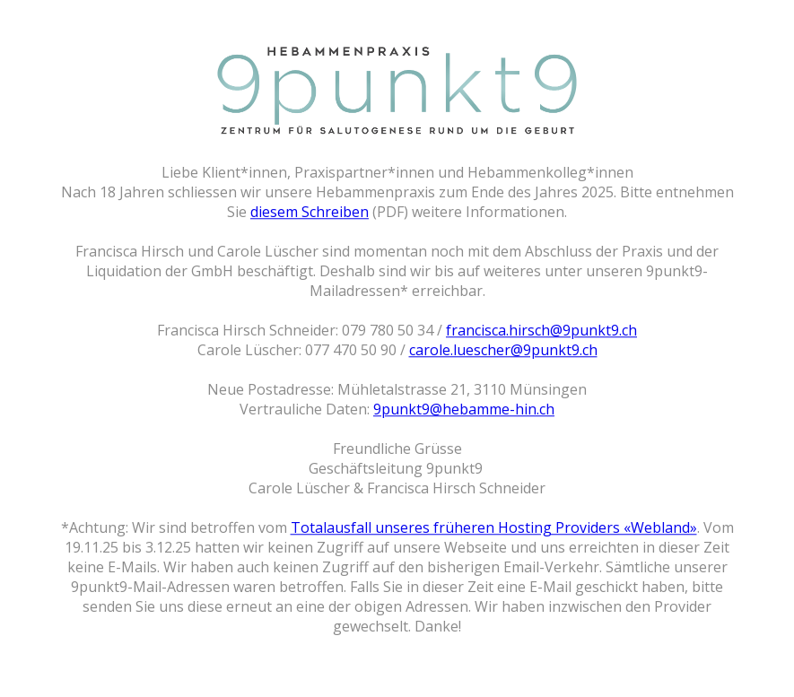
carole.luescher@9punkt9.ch (503, 350)
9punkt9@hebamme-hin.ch (463, 409)
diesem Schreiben (309, 212)
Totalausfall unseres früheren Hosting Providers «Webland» (494, 527)
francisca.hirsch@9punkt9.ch (541, 330)
